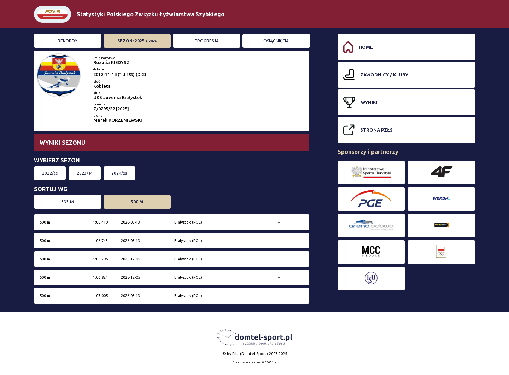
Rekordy (67, 41)
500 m (137, 202)
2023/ (85, 173)
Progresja (207, 41)
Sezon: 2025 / (137, 41)
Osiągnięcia (276, 41)
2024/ (119, 173)
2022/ (50, 173)
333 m (68, 202)
